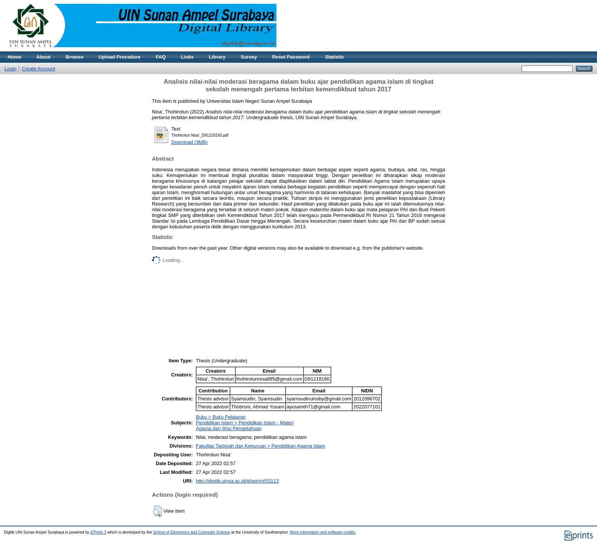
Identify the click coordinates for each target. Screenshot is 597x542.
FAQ (161, 57)
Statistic (334, 57)
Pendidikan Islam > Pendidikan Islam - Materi (244, 423)
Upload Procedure (119, 57)
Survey (249, 57)
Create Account (38, 69)
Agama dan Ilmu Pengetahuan (229, 428)
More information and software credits (322, 532)
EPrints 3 (99, 532)
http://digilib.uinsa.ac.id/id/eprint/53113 (237, 481)
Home (14, 57)
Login (10, 69)
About (44, 57)
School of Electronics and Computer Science (191, 532)
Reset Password (291, 57)
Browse (74, 57)
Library (217, 57)
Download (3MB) (189, 142)
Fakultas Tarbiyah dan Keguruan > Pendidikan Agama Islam (260, 446)
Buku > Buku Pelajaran (221, 417)
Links (187, 57)
